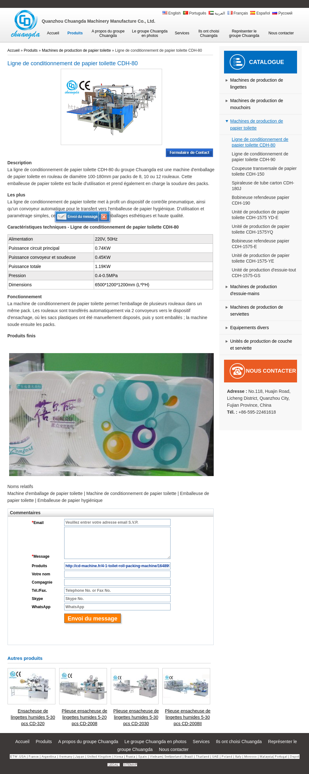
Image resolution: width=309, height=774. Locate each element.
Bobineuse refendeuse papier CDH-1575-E (260, 243)
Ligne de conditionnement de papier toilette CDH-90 (260, 156)
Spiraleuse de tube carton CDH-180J (263, 185)
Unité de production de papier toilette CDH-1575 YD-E (261, 214)
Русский (282, 13)
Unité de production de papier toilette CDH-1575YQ (261, 229)
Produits (31, 50)
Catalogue (266, 62)
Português (194, 13)
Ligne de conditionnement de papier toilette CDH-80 (260, 142)
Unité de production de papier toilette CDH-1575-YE (261, 258)
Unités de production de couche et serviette (261, 345)
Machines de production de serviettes (256, 311)
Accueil (14, 50)
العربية (217, 13)
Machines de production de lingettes (256, 84)
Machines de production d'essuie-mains (253, 290)
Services (201, 741)
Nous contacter (271, 371)
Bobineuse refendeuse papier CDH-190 (260, 200)
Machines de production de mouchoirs (256, 104)
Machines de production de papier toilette (256, 125)
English (171, 13)
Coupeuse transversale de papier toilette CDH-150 (264, 171)
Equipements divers (249, 327)
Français (238, 13)
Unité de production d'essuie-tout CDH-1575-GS (264, 272)
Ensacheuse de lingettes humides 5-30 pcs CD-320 (33, 717)
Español (260, 13)
